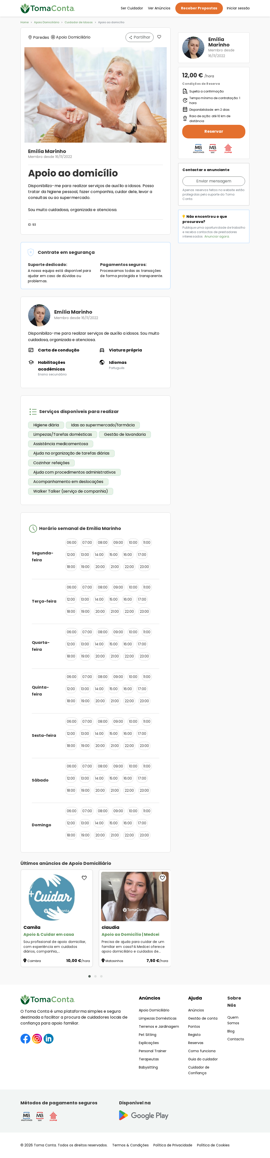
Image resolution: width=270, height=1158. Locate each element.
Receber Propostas (199, 8)
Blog (230, 1031)
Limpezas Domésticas (158, 1018)
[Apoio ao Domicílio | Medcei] (135, 896)
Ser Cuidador (132, 8)
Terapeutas (149, 1059)
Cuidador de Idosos (79, 22)
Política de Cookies (213, 1145)
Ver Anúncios (159, 8)
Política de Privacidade (172, 1145)
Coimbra (34, 961)
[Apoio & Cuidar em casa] (56, 896)
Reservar (213, 131)
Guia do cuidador (203, 1059)
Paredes (38, 37)
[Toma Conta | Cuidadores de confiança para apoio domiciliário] (47, 8)
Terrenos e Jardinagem (159, 1026)
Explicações (149, 1042)
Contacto (235, 1039)
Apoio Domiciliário (46, 22)
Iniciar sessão (238, 8)
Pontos (194, 1026)
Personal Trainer (152, 1051)
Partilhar (139, 37)
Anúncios (149, 998)
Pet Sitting (147, 1034)
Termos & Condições (130, 1145)
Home (24, 22)
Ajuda (195, 998)
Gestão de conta (202, 1018)
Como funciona (202, 1051)
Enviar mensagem (213, 181)
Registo (194, 1034)
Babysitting (148, 1067)
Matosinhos (114, 961)
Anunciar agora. (217, 236)
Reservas (195, 1042)
